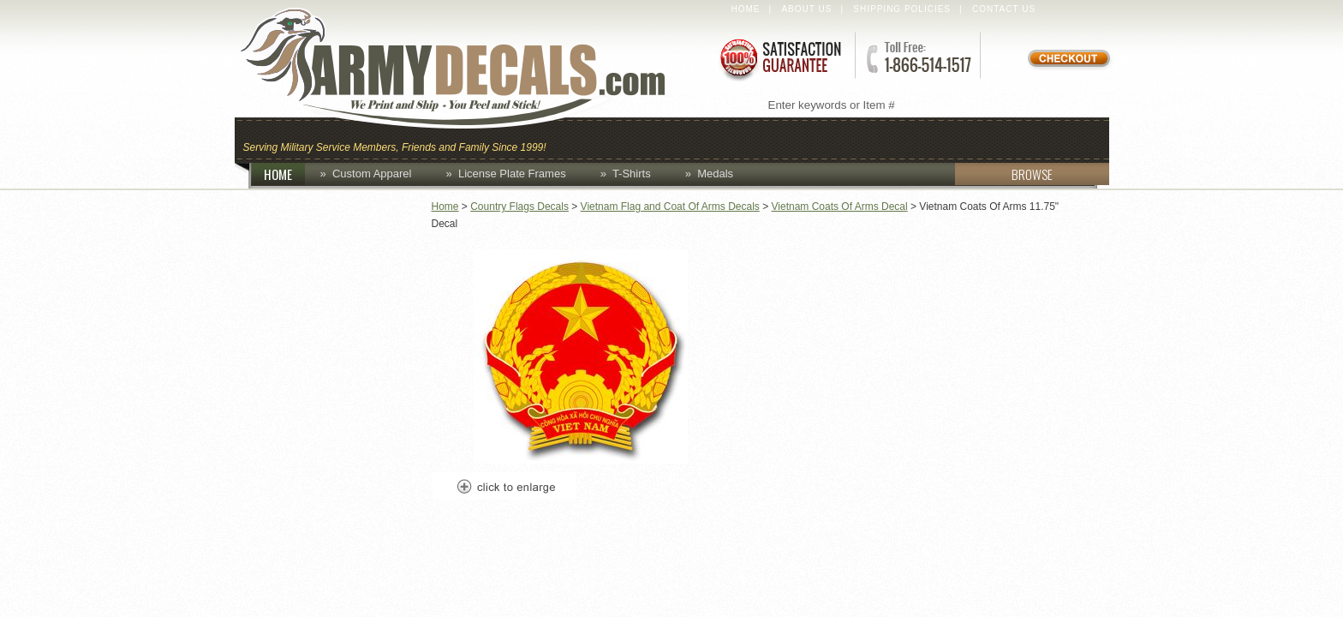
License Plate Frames (512, 173)
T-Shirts (631, 173)
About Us (806, 9)
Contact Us (1004, 9)
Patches (1063, 138)
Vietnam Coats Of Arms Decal (840, 207)
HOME (284, 174)
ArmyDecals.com (469, 68)
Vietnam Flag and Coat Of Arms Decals (670, 207)
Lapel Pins (965, 138)
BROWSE (1004, 174)
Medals (715, 173)
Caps (579, 138)
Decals (874, 138)
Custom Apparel (755, 138)
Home (746, 9)
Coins (644, 138)
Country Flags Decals (519, 207)
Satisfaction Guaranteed (779, 57)
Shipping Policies (902, 9)
